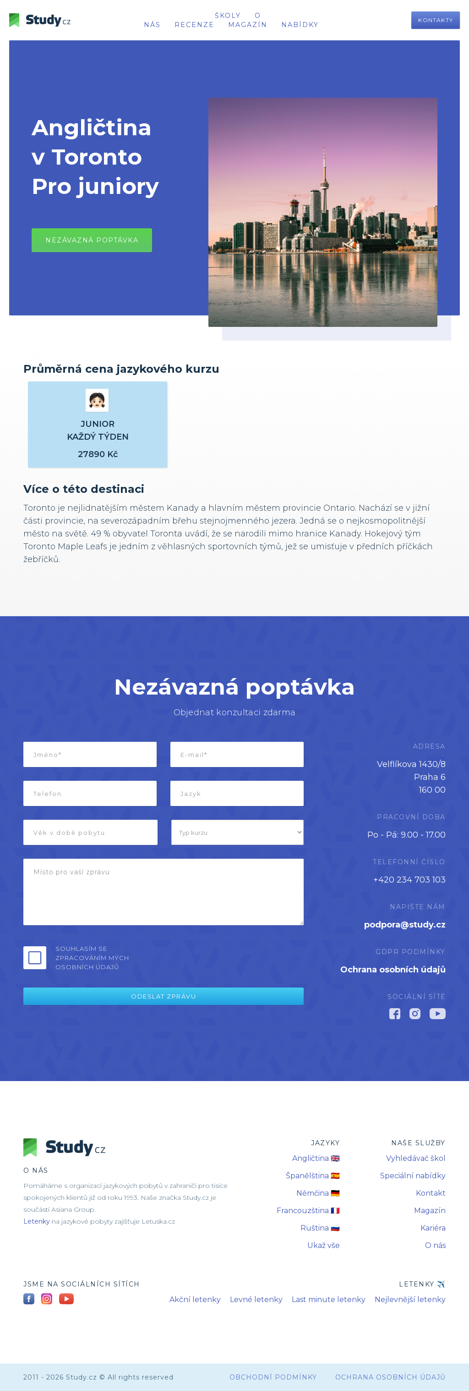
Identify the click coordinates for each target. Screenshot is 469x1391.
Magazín (247, 25)
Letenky (36, 1221)
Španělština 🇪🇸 (313, 1175)
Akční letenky (195, 1299)
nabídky (300, 25)
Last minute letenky (328, 1299)
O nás (435, 1245)
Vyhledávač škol (416, 1158)
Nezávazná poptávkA (91, 240)
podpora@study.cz (405, 925)
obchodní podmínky (273, 1377)
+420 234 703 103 (409, 880)
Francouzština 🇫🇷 (308, 1210)
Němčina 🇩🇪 (318, 1193)
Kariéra (433, 1228)
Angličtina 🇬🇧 (316, 1158)
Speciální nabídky (413, 1175)
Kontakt (431, 1193)
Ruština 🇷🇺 (320, 1228)
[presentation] (234, 957)
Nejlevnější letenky (410, 1299)
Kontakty (435, 20)
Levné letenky (256, 1299)
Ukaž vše (323, 1245)
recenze (194, 25)
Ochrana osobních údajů (393, 970)
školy (228, 15)
